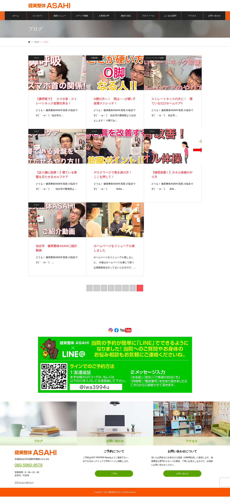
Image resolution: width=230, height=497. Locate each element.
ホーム (16, 16)
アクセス (192, 16)
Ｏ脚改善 (94, 58)
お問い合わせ (214, 16)
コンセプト (38, 16)
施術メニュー (60, 16)
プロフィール (148, 16)
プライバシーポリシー (24, 483)
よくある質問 (170, 16)
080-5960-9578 (29, 465)
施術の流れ (126, 16)
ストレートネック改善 (155, 58)
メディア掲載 (82, 16)
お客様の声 (104, 16)
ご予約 (114, 474)
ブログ (36, 58)
